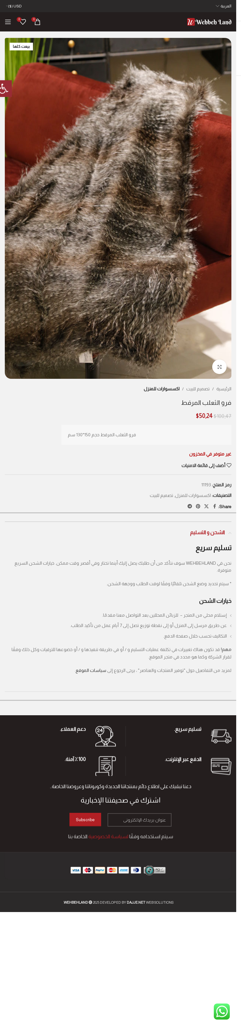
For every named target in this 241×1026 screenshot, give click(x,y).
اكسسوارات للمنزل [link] (162, 388)
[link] (209, 21)
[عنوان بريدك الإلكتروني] (140, 820)
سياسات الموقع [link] (91, 670)
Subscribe (85, 819)
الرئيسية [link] (223, 388)
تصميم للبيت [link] (198, 388)
